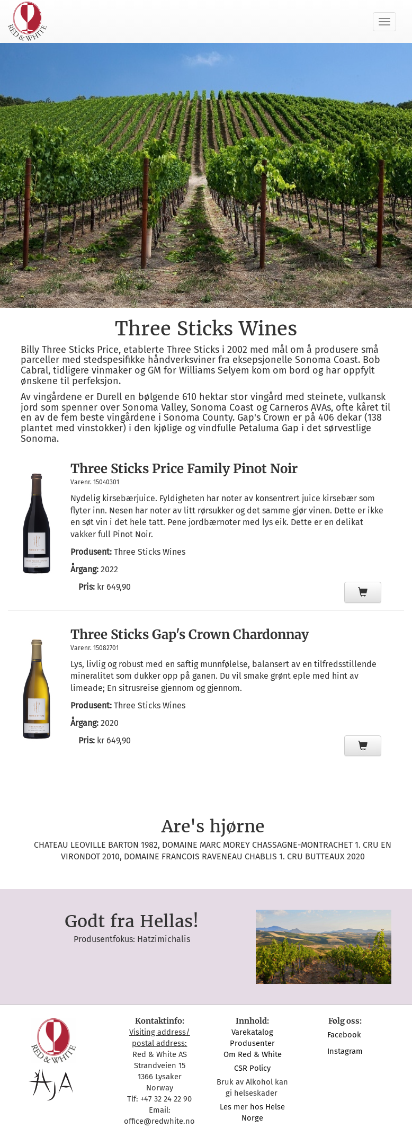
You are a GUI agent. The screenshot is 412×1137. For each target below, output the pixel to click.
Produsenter (252, 1043)
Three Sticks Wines (149, 552)
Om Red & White (252, 1054)
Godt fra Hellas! (132, 921)
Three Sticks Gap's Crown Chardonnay (189, 634)
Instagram (345, 1051)
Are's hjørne (213, 826)
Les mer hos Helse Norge (252, 1112)
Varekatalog (252, 1032)
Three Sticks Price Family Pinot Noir (184, 468)
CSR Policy (252, 1068)
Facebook (345, 1035)
